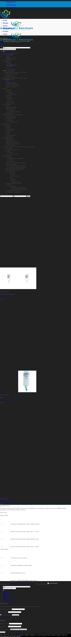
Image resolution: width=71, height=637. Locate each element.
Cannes (11, 152)
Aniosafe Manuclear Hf (6, 296)
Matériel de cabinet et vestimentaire (12, 114)
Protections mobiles (11, 87)
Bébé (7, 81)
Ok (21, 636)
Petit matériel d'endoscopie (13, 170)
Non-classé (6, 123)
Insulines (11, 98)
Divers (7, 106)
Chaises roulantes (13, 154)
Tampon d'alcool (10, 103)
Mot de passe (4, 612)
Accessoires (9, 89)
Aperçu (2, 290)
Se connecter (15, 614)
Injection (5, 88)
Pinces (13, 174)
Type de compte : (5, 629)
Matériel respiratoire (11, 141)
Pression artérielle (10, 108)
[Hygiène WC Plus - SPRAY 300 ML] (5, 494)
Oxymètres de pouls (11, 107)
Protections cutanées (11, 76)
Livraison (5, 31)
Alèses (7, 79)
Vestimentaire (9, 120)
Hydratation (9, 139)
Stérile (10, 66)
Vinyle (7, 68)
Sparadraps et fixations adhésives (17, 167)
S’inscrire (3, 632)
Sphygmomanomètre (14, 111)
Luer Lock (11, 101)
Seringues (8, 97)
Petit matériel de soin (8, 138)
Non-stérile (12, 171)
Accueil (5, 20)
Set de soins (9, 184)
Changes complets (10, 82)
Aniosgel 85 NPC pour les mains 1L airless (11, 400)
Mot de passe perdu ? (5, 617)
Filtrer (28, 196)
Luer (10, 100)
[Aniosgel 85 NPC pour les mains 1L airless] (18, 391)
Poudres (8, 132)
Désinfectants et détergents (10, 53)
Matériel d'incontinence (12, 84)
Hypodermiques (13, 94)
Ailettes (11, 92)
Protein (8, 133)
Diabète (8, 126)
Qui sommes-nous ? (8, 28)
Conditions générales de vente (18, 584)
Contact (5, 34)
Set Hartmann (12, 186)
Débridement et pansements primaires (16, 162)
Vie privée (33, 584)
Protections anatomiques (12, 85)
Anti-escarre (9, 148)
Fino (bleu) (11, 65)
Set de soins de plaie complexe (20, 189)
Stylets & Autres (16, 176)
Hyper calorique (10, 129)
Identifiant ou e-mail (5, 609)
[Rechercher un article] (3, 51)
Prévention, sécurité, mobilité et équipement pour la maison (18, 146)
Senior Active (9, 136)
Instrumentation (7, 104)
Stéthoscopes (9, 113)
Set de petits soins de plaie (19, 187)
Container (8, 95)
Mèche (10, 160)
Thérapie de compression (12, 190)
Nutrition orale (7, 124)
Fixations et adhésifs (11, 164)
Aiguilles (8, 91)
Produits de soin (10, 75)
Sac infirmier (9, 119)
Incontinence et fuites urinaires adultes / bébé (15, 78)
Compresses (9, 157)
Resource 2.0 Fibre (11, 135)
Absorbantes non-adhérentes (16, 158)
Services (5, 25)
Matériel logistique (11, 117)
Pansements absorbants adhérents (15, 168)
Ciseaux (14, 173)
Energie (8, 127)
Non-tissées (12, 161)
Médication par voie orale (12, 142)
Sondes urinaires (10, 145)
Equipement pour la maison (13, 149)
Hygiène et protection (8, 70)
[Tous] (16, 47)
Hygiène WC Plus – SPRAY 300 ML (9, 501)
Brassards (11, 110)
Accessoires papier (11, 116)
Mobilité (8, 151)
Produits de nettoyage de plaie (14, 183)
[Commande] (8, 49)
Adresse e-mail (4, 623)
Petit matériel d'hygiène (12, 73)
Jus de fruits (9, 130)
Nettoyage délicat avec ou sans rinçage (16, 72)
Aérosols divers (10, 54)
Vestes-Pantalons (13, 122)
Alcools (8, 56)
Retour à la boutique (11, 67)
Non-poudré (12, 69)
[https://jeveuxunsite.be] (52, 584)
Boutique (5, 23)
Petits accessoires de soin (12, 143)
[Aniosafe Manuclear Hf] (18, 288)
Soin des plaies (7, 155)
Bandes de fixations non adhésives (18, 165)
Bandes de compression (15, 192)
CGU (28, 584)
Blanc (10, 63)
